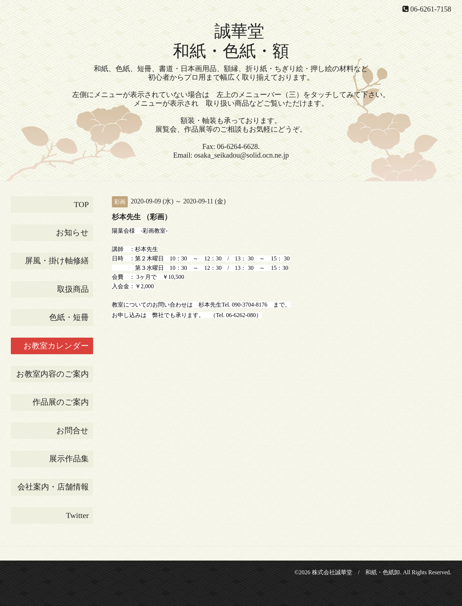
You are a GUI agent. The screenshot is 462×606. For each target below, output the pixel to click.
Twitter (77, 515)
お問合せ (72, 430)
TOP (81, 204)
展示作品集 (69, 458)
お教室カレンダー (56, 345)
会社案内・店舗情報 (53, 486)
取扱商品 (73, 289)
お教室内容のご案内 (52, 373)
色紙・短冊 (69, 317)
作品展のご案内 (60, 402)
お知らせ (72, 232)
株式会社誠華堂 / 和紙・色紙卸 (356, 572)
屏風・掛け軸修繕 (57, 260)
